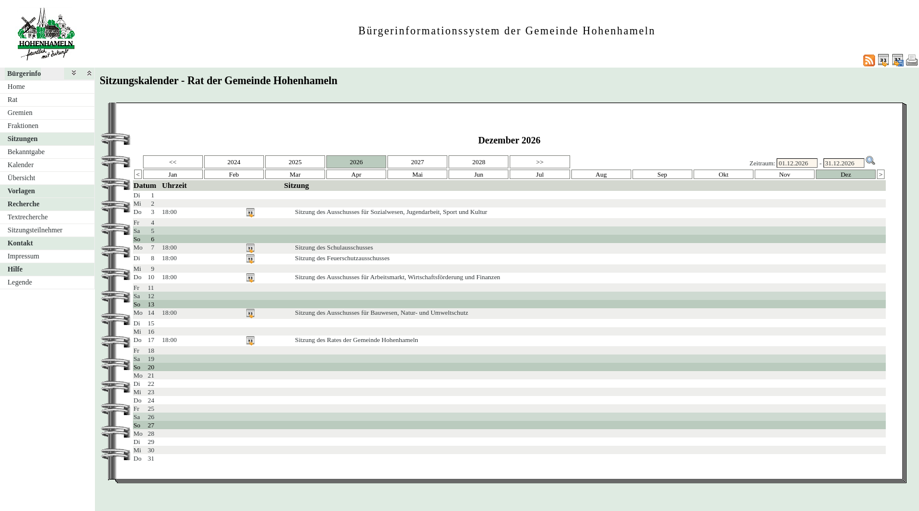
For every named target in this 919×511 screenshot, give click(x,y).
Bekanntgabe (26, 152)
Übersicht (22, 178)
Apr (356, 174)
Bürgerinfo (24, 73)
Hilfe (15, 269)
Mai (417, 174)
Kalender (21, 165)
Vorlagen (21, 191)
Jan (172, 174)
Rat (13, 99)
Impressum (23, 256)
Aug (601, 174)
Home (16, 86)
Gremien (20, 112)
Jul (540, 174)
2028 (478, 161)
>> (539, 161)
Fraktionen (23, 126)
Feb (234, 174)
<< (172, 161)
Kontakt (20, 243)
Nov (784, 174)
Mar (295, 174)
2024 (233, 161)
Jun (478, 174)
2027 (417, 161)
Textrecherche (28, 217)
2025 (294, 161)
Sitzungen (23, 139)
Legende (20, 282)
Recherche (24, 204)
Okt (723, 174)
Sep (662, 174)
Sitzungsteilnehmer (35, 230)
